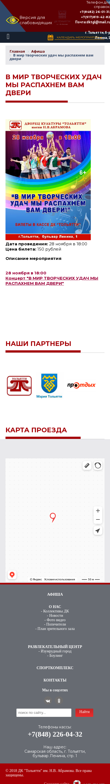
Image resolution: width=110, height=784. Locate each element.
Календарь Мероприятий (79, 37)
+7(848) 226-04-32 (55, 734)
